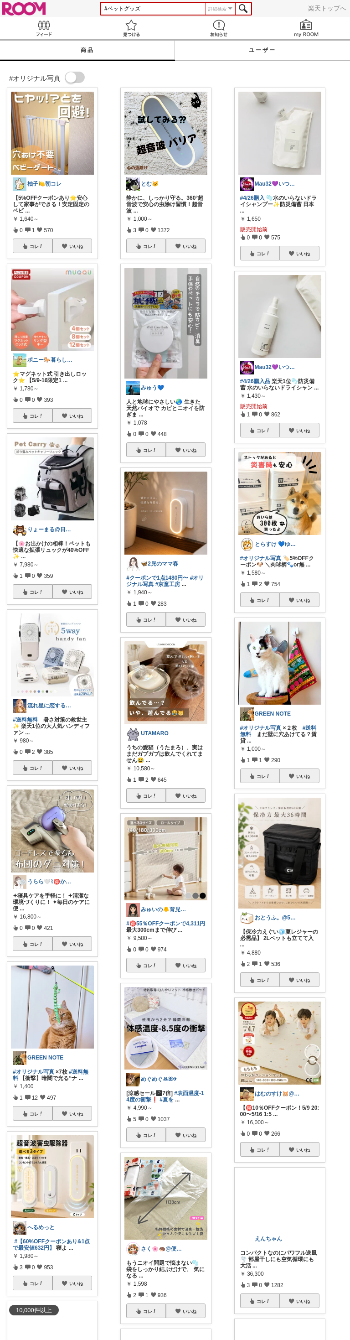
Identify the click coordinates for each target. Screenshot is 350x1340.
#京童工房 (167, 584)
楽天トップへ (327, 8)
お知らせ (218, 28)
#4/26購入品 (255, 381)
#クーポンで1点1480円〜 (157, 578)
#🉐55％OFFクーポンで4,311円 (165, 923)
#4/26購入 (252, 198)
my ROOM (306, 28)
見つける (131, 28)
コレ (36, 246)
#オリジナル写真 (33, 1072)
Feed (44, 28)
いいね (76, 246)
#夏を (167, 1099)
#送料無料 (25, 720)
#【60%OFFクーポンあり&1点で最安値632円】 (51, 1244)
